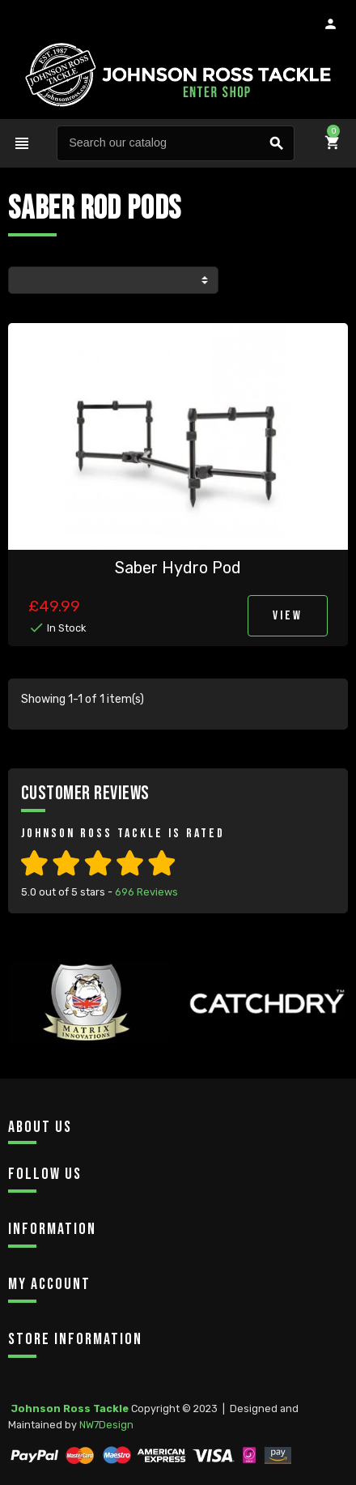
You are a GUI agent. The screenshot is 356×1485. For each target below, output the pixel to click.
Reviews (146, 892)
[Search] (176, 143)
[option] (89, 1032)
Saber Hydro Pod (178, 567)
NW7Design (106, 1425)
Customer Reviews (85, 793)
